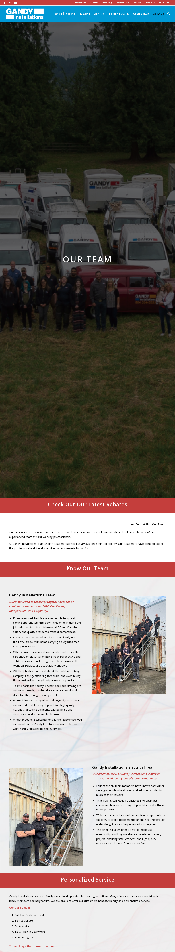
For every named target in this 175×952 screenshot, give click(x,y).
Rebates (94, 2)
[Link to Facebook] (4, 2)
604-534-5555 (165, 2)
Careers (137, 2)
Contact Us (150, 2)
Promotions (80, 2)
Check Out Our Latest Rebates (87, 504)
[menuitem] (57, 14)
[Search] (169, 14)
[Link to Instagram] (10, 2)
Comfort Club (122, 2)
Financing (107, 2)
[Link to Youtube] (15, 2)
